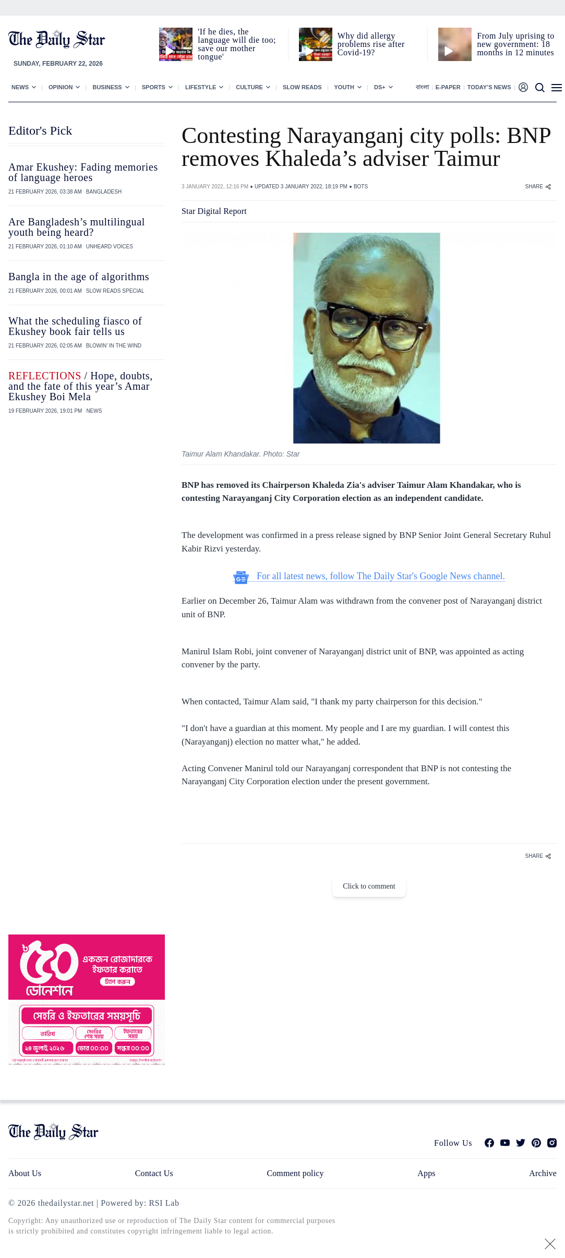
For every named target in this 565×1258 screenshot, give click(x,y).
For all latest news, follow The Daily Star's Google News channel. (369, 576)
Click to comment (369, 886)
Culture (249, 87)
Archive (543, 1173)
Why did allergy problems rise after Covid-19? (371, 44)
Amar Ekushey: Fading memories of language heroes (83, 172)
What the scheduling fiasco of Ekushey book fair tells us (75, 326)
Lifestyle (200, 87)
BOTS (361, 186)
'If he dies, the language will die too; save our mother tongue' (237, 44)
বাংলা (422, 87)
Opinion (61, 87)
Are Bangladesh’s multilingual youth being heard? (76, 227)
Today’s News (489, 87)
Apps (426, 1173)
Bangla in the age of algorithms (78, 276)
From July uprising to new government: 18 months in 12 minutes (515, 44)
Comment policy (295, 1173)
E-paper (448, 87)
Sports (153, 87)
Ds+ (380, 87)
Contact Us (154, 1173)
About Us (24, 1173)
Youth (344, 87)
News (20, 87)
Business (107, 87)
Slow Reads (302, 87)
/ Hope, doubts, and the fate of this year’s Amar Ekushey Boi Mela (80, 386)
